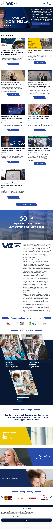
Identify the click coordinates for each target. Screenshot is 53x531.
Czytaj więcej (13, 64)
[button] (51, 508)
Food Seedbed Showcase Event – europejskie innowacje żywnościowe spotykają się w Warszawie (12, 52)
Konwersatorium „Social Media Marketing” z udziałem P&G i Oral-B (11, 83)
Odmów (26, 524)
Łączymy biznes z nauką (11, 433)
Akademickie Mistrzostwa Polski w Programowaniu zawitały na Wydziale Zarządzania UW (39, 150)
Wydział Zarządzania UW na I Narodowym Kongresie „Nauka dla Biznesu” (11, 118)
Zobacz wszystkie (26, 204)
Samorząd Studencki (11, 478)
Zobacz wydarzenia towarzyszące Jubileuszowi (26, 232)
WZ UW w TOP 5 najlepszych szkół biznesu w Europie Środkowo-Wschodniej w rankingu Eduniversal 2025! (11, 184)
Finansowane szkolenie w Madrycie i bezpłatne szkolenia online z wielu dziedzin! (38, 118)
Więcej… (48, 311)
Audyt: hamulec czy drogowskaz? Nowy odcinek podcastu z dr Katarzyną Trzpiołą (13, 150)
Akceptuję (26, 520)
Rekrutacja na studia (43, 457)
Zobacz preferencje (26, 527)
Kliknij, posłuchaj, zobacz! (41, 24)
